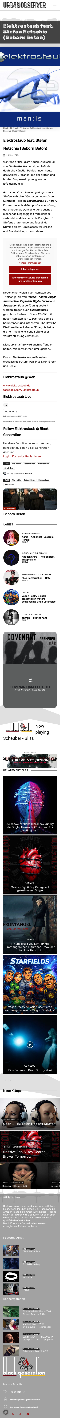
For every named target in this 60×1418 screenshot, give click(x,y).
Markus (28, 473)
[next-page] (10, 1080)
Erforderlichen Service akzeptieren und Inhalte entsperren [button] (30, 279)
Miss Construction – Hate (36, 578)
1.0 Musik (14, 128)
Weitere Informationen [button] (30, 263)
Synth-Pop (8, 468)
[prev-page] (5, 1080)
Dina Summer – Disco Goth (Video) (30, 1070)
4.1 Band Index (9, 508)
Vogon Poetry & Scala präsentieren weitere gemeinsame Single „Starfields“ (39, 599)
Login (6, 456)
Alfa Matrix (16, 464)
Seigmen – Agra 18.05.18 (35, 1351)
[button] (6, 1412)
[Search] (5, 405)
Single (25, 542)
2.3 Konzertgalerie (31, 1309)
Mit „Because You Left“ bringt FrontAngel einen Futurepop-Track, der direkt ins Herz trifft (30, 947)
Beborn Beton (29, 464)
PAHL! (26, 1290)
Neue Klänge (12, 1091)
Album (5, 1182)
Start (5, 128)
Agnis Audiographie (31, 533)
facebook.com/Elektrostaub (21, 389)
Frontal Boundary (31, 1264)
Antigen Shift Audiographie (35, 553)
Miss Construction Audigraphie (36, 574)
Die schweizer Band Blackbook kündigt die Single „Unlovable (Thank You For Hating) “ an (30, 827)
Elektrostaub (43, 464)
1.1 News (24, 128)
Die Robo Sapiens (31, 1251)
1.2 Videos (29, 1066)
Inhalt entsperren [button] (30, 269)
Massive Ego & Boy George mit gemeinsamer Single (30, 889)
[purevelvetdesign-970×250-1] (30, 761)
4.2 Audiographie (11, 1119)
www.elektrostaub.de (16, 385)
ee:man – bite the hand (34, 617)
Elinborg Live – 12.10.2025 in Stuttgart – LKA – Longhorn (38, 1338)
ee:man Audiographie (31, 614)
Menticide (27, 1277)
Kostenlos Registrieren (26, 456)
